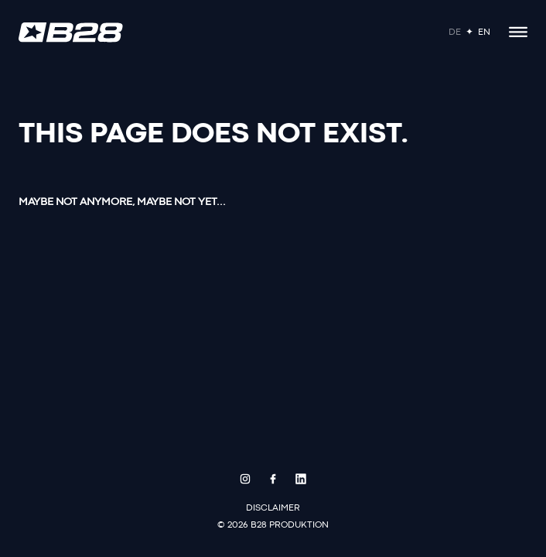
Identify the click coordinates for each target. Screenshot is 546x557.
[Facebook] (273, 479)
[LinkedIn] (301, 479)
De (455, 32)
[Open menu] (518, 32)
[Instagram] (245, 479)
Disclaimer (273, 508)
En (484, 32)
